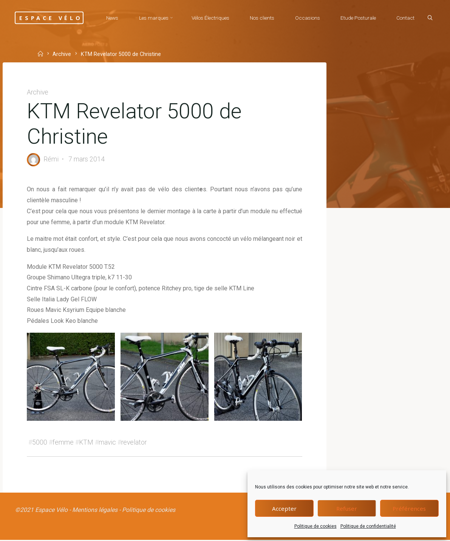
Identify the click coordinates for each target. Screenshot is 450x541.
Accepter (284, 508)
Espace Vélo (52, 17)
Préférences (409, 508)
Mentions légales (95, 511)
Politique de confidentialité (368, 526)
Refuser (346, 508)
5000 (40, 443)
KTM (86, 443)
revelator (134, 443)
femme (63, 443)
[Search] (429, 46)
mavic (107, 443)
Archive (38, 92)
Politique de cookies (315, 526)
